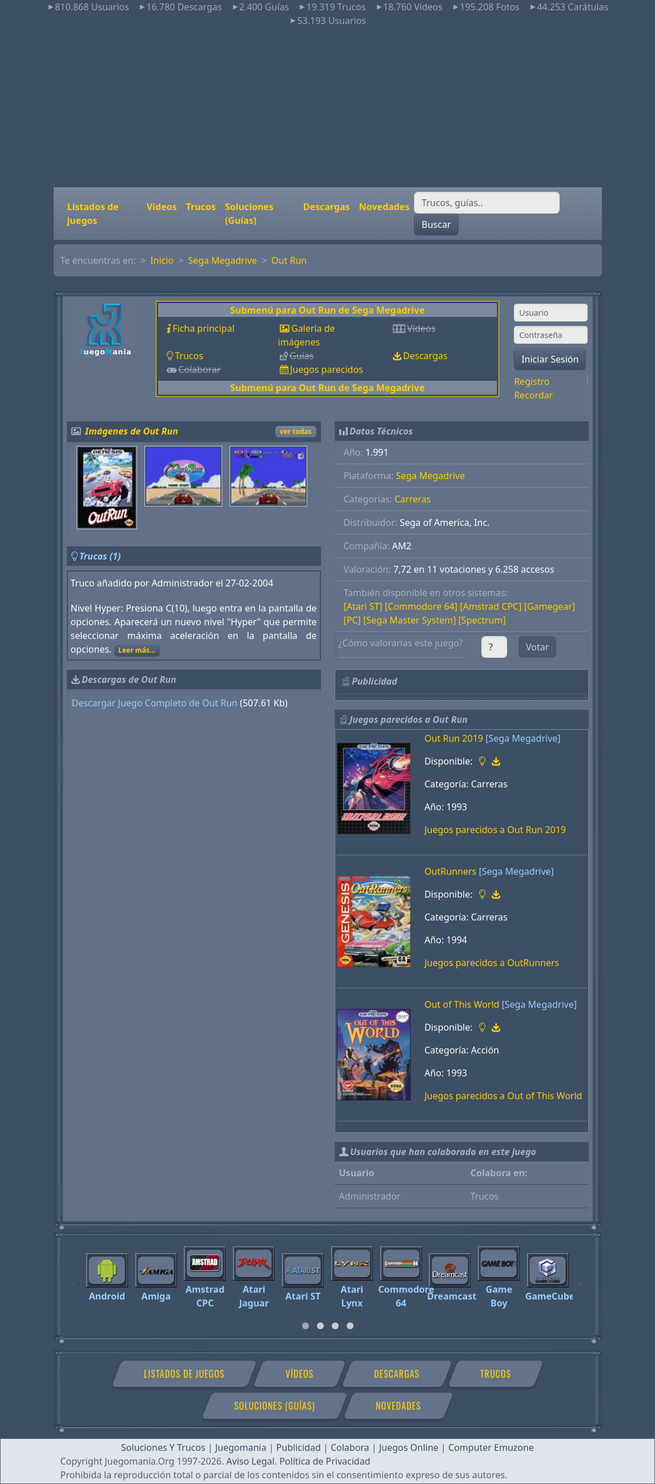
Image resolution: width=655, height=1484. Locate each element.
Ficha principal (203, 328)
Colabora (350, 1447)
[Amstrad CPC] (490, 606)
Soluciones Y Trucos (163, 1447)
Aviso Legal (250, 1461)
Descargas (326, 206)
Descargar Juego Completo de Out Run (155, 703)
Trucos (201, 206)
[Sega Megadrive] (522, 738)
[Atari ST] (363, 606)
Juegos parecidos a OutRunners (491, 962)
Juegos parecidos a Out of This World (503, 1095)
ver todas (296, 431)
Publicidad (298, 1447)
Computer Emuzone (491, 1447)
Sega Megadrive (222, 260)
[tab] (305, 1325)
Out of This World (461, 1004)
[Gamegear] (550, 606)
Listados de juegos (93, 213)
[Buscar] (487, 203)
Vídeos (162, 206)
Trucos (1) (100, 556)
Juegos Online (409, 1447)
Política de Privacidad (324, 1461)
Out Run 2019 (453, 738)
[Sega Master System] (409, 620)
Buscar (436, 224)
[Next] (581, 1279)
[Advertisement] (327, 107)
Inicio (162, 260)
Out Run (289, 260)
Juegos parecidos (326, 369)
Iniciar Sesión (549, 359)
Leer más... (136, 650)
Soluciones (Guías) (249, 213)
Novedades (384, 206)
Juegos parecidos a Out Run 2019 (495, 829)
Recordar (533, 395)
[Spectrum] (482, 620)
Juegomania (241, 1447)
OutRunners (450, 871)
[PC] (352, 620)
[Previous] (74, 1279)
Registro (531, 381)
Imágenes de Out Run (131, 431)
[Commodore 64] (421, 606)
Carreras (413, 499)
